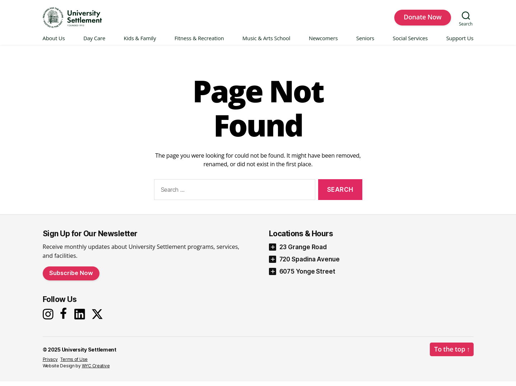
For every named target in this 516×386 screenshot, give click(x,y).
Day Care (94, 42)
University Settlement (89, 354)
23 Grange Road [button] (303, 251)
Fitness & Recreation (199, 42)
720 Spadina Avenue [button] (309, 263)
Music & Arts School (266, 42)
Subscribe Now (71, 277)
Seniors (365, 42)
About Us (54, 42)
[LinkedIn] (81, 318)
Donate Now (422, 19)
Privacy (50, 364)
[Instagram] (49, 318)
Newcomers (323, 42)
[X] (99, 318)
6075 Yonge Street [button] (307, 275)
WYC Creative (96, 370)
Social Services (410, 42)
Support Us (460, 42)
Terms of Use (74, 364)
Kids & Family (140, 42)
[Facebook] (64, 318)
